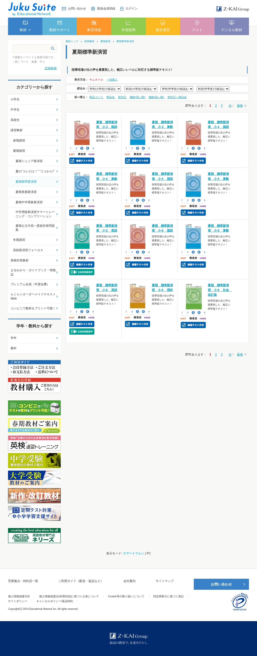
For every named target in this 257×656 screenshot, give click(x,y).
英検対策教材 (20, 260)
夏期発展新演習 (26, 192)
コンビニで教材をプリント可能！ (33, 308)
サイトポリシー (17, 601)
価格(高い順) (157, 97)
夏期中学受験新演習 (29, 202)
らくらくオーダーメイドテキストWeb (33, 296)
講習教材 (89, 41)
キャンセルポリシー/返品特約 (54, 601)
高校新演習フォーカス (28, 250)
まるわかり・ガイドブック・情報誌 (33, 272)
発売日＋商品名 (177, 97)
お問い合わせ (221, 584)
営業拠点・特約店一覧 (23, 581)
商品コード (96, 97)
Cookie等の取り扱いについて (126, 596)
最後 (240, 105)
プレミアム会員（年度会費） (30, 284)
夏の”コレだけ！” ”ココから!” (35, 171)
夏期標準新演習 (125, 41)
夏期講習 (105, 41)
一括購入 (111, 79)
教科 (14, 348)
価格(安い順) (138, 97)
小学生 (15, 99)
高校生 (15, 120)
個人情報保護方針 (19, 596)
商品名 (110, 97)
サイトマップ (165, 581)
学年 (14, 338)
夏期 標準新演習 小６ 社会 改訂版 (220, 290)
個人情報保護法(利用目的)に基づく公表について (69, 596)
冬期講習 (19, 240)
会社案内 (129, 581)
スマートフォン (133, 553)
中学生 (15, 109)
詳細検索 (51, 68)
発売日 (122, 97)
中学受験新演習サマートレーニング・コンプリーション (35, 214)
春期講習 (19, 140)
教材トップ (72, 41)
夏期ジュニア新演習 (29, 161)
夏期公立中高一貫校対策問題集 (35, 228)
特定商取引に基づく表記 (168, 596)
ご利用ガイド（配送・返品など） (80, 581)
